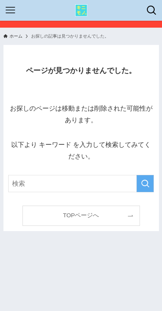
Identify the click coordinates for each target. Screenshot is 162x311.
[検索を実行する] (145, 183)
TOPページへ (81, 215)
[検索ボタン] (151, 10)
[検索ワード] (81, 183)
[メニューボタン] (10, 10)
